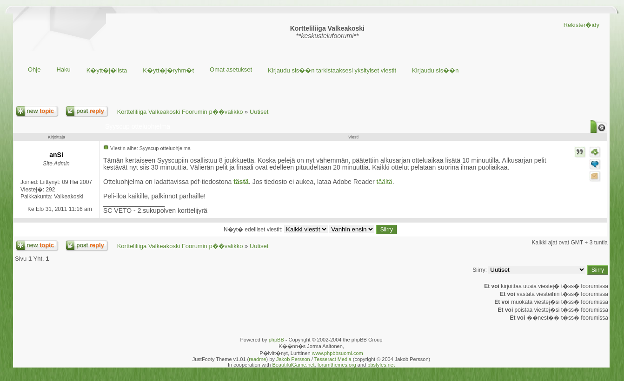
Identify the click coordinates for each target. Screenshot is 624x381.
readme (257, 359)
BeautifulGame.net (293, 365)
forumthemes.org (337, 365)
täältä (384, 181)
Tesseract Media (333, 359)
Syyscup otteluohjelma (137, 126)
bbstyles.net (381, 365)
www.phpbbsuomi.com (337, 353)
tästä (241, 181)
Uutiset (259, 111)
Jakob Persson (293, 359)
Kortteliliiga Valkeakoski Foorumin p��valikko (180, 111)
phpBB (276, 339)
